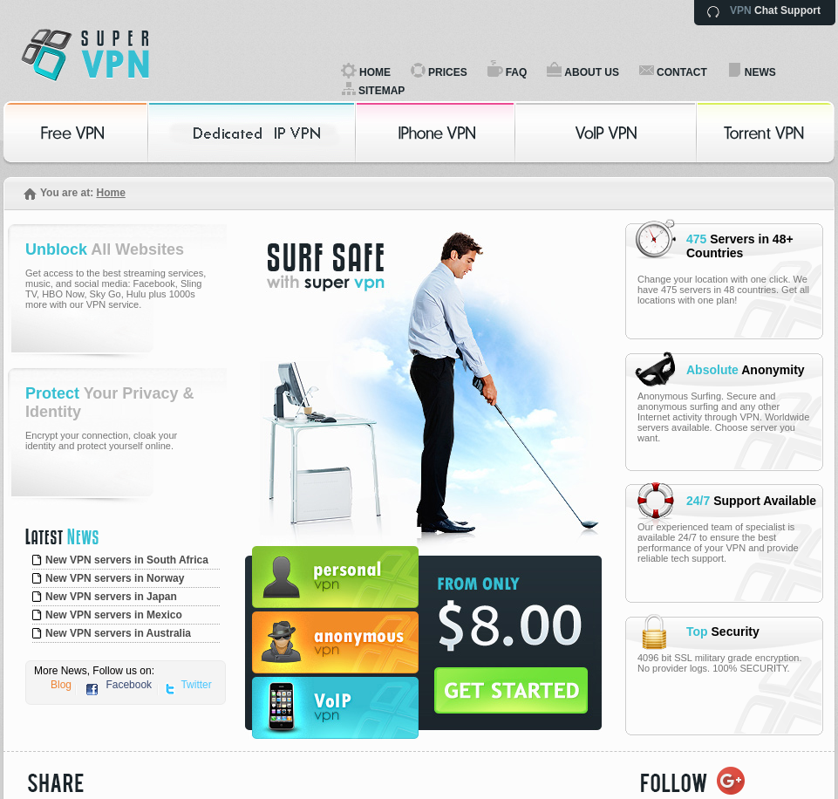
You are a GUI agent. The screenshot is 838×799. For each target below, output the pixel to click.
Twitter (196, 685)
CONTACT (682, 72)
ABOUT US (591, 72)
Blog (61, 685)
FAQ (517, 72)
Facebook (129, 685)
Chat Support (775, 10)
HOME (375, 72)
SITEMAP (381, 91)
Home (110, 193)
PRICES (447, 72)
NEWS (760, 72)
